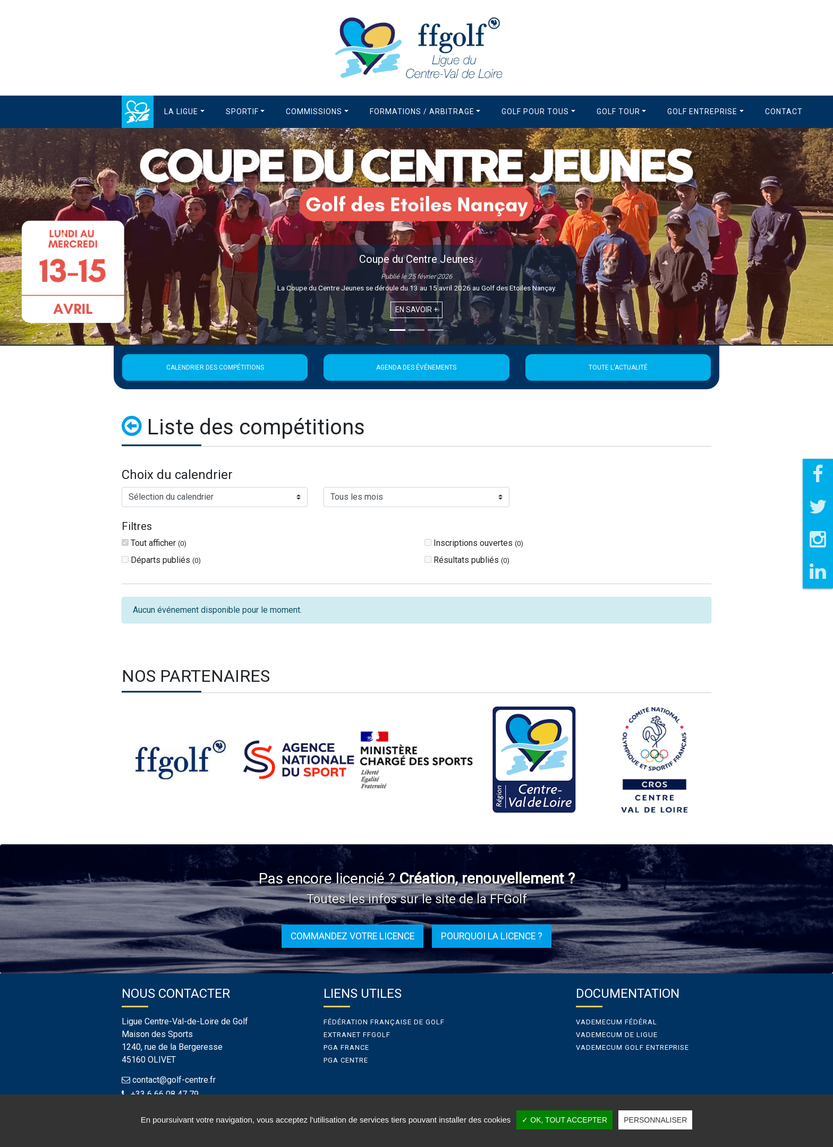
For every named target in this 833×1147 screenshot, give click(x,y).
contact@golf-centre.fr (174, 1080)
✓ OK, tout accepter (564, 1120)
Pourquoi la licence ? (491, 936)
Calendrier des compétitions (215, 367)
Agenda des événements (416, 367)
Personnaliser (655, 1120)
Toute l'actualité (618, 367)
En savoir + (416, 309)
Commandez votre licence (352, 936)
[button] (184, 112)
